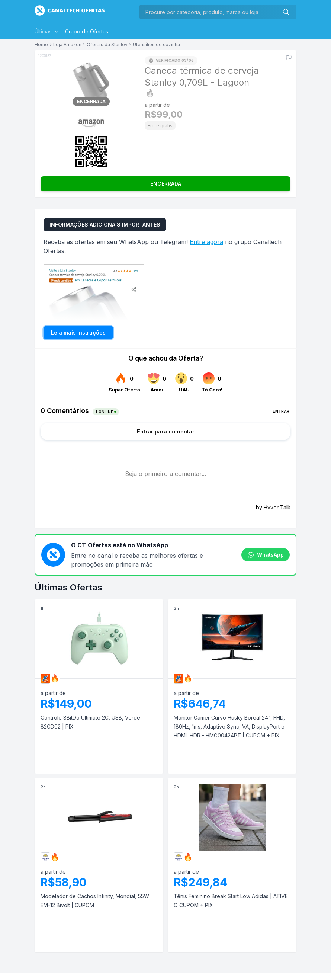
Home (41, 44)
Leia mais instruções (78, 332)
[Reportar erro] (289, 57)
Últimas (47, 31)
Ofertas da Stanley (107, 44)
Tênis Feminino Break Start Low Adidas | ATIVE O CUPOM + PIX (231, 900)
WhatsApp (265, 554)
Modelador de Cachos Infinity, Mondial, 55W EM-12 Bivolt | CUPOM (95, 900)
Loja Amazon (67, 44)
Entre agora (206, 242)
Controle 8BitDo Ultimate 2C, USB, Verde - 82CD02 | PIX (92, 722)
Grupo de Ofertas (86, 31)
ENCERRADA (165, 183)
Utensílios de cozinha (156, 44)
